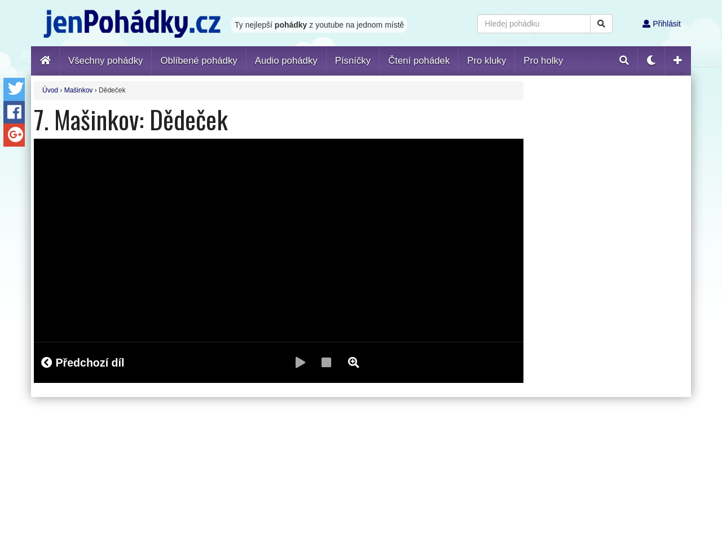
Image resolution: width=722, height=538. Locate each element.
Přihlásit (661, 23)
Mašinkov (78, 90)
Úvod (50, 90)
